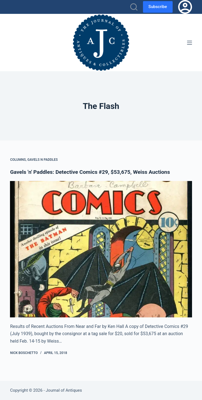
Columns (18, 160)
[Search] (133, 7)
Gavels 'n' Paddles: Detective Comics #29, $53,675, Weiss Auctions (93, 172)
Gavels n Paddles (42, 160)
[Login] (185, 7)
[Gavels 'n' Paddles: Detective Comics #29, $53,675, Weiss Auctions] (101, 249)
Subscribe (158, 6)
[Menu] (189, 42)
